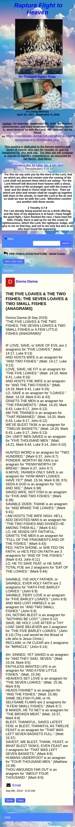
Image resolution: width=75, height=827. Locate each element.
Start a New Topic (14, 261)
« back (7, 817)
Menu (8, 238)
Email (16, 785)
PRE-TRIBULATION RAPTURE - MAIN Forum (34, 253)
